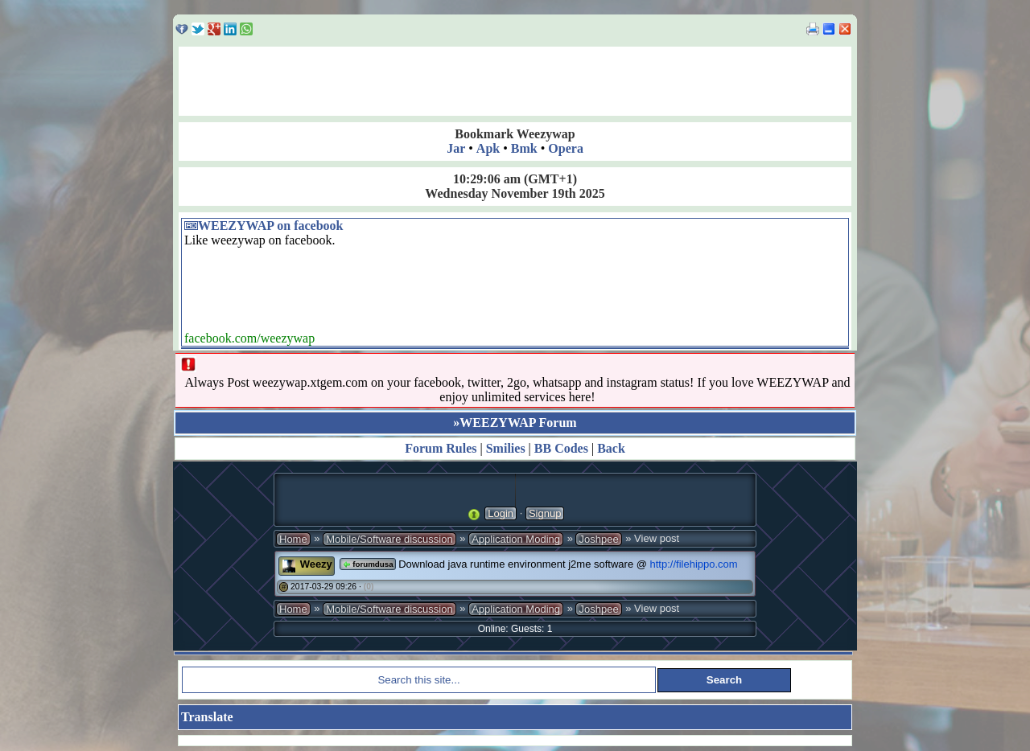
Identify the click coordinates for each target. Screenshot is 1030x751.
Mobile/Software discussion (389, 539)
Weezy (316, 564)
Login (500, 513)
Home (293, 539)
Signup (545, 513)
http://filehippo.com (694, 564)
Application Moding (516, 539)
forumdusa (367, 564)
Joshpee (598, 539)
